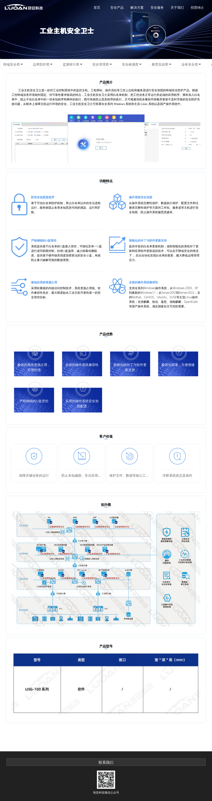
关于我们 (177, 7)
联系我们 (106, 762)
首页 (97, 7)
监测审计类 (71, 64)
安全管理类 (100, 64)
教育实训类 (160, 64)
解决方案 (137, 7)
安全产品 (117, 7)
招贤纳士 (197, 7)
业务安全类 (189, 64)
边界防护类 (41, 64)
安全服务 (157, 7)
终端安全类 (11, 64)
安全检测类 (130, 64)
